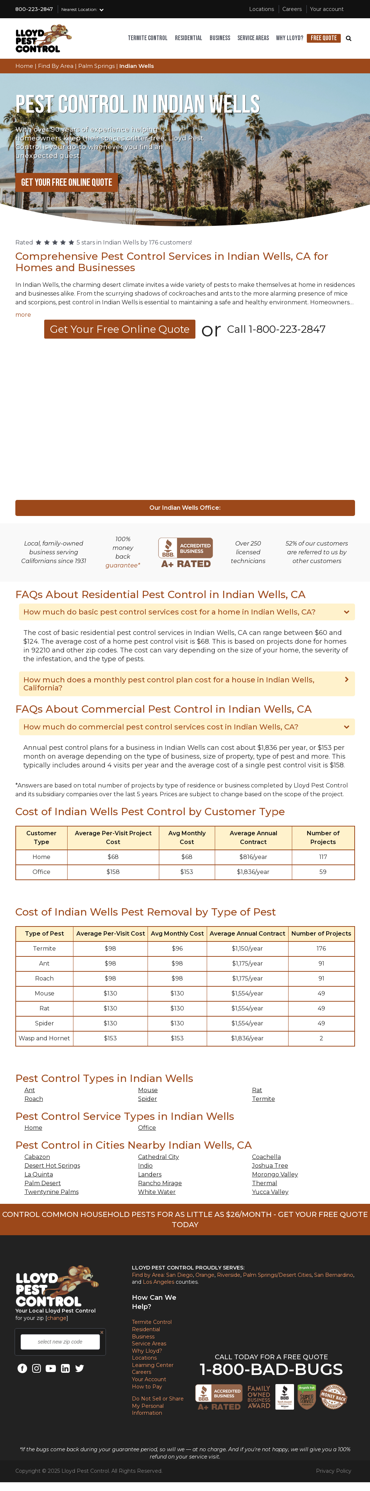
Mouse (148, 1090)
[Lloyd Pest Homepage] (43, 38)
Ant (29, 1090)
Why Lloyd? (289, 38)
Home (33, 1127)
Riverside (228, 1275)
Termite (263, 1098)
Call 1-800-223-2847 (276, 329)
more (23, 314)
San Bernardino (333, 1275)
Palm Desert (42, 1183)
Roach (33, 1098)
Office (147, 1127)
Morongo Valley (275, 1174)
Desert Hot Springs (52, 1165)
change (56, 1318)
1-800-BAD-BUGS (271, 1369)
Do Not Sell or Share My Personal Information (158, 1405)
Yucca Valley (270, 1191)
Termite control (148, 38)
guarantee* (123, 565)
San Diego (179, 1275)
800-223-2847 (34, 9)
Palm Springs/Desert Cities (277, 1275)
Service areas (253, 38)
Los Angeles (158, 1282)
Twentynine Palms (51, 1191)
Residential (188, 38)
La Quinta (38, 1174)
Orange (204, 1275)
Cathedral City (158, 1156)
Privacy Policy (333, 1471)
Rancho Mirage (160, 1183)
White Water (157, 1191)
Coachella (266, 1156)
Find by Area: (148, 1275)
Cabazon (37, 1156)
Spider (147, 1098)
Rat (257, 1090)
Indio (145, 1165)
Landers (149, 1174)
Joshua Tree (270, 1165)
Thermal (264, 1183)
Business (220, 38)
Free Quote (324, 38)
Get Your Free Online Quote (66, 183)
